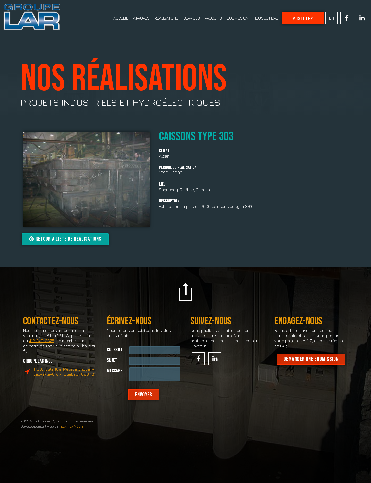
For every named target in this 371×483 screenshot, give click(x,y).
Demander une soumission (311, 367)
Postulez (303, 18)
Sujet (112, 367)
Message (114, 378)
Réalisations (166, 18)
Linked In (362, 18)
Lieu (162, 184)
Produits (213, 18)
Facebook (346, 18)
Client (164, 150)
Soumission (237, 18)
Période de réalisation (178, 167)
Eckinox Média (72, 434)
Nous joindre (265, 18)
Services (191, 18)
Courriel (115, 357)
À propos (141, 18)
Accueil (120, 18)
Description (169, 201)
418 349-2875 (41, 348)
